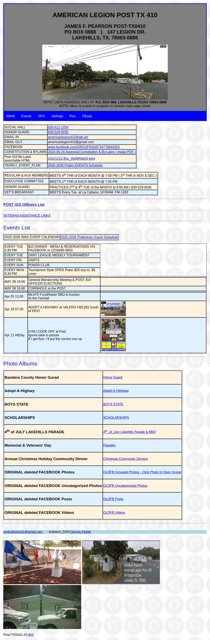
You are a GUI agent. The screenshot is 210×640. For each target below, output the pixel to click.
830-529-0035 (58, 132)
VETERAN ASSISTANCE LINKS (26, 215)
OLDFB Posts (113, 499)
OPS (41, 116)
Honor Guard (112, 377)
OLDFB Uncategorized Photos (125, 485)
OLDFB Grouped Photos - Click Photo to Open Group (142, 472)
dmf (31, 635)
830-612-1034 (58, 127)
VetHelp (57, 116)
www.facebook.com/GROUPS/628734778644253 (84, 147)
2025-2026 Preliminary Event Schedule (89, 237)
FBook (87, 116)
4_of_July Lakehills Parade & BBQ (129, 432)
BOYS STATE (113, 404)
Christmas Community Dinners (125, 459)
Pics (73, 116)
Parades (109, 445)
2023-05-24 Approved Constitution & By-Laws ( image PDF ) (92, 152)
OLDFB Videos (114, 512)
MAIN (11, 116)
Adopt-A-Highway (116, 390)
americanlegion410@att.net (68, 137)
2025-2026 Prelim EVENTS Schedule (75, 165)
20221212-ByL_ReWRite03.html (71, 158)
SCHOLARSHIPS (116, 417)
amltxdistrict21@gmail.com (22, 532)
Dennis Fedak (81, 532)
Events (26, 116)
